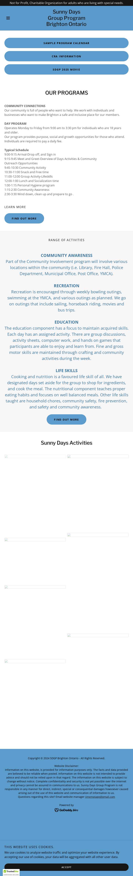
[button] (13, 18)
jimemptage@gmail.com (100, 797)
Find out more (24, 218)
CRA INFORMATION (66, 56)
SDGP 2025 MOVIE (66, 69)
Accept (67, 867)
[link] (66, 18)
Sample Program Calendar (66, 43)
